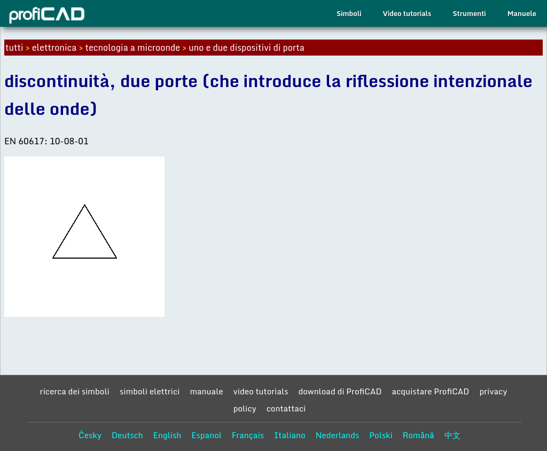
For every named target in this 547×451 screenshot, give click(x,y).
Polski (380, 435)
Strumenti (469, 13)
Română (418, 435)
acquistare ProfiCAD (431, 391)
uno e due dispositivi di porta (246, 48)
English (167, 435)
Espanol (206, 435)
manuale (206, 391)
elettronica (54, 48)
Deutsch (127, 435)
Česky (90, 435)
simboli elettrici (150, 391)
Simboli (349, 13)
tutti (14, 48)
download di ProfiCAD (339, 391)
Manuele (521, 13)
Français (248, 435)
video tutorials (260, 391)
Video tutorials (406, 13)
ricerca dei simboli (75, 391)
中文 (452, 435)
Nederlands (338, 435)
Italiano (290, 435)
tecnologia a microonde (132, 48)
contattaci (286, 408)
